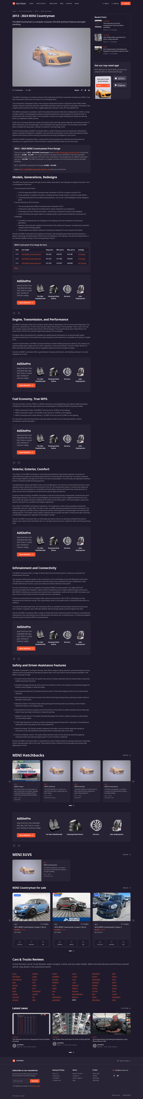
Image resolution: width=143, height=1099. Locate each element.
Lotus (74, 980)
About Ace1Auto (77, 1073)
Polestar (95, 985)
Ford (33, 988)
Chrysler (15, 1000)
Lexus (74, 974)
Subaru (114, 985)
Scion (114, 980)
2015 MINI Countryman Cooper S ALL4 (70, 927)
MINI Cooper (19, 787)
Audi (14, 982)
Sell (125, 3)
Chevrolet (15, 997)
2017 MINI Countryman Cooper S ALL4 (30, 927)
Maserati (75, 985)
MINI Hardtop (79, 787)
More (16, 268)
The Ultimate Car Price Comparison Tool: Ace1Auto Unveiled (113, 25)
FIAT (33, 982)
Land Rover (56, 1000)
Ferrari (34, 980)
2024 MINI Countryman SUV (31, 254)
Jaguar (54, 988)
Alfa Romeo (16, 977)
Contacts (69, 3)
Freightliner (36, 991)
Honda (54, 974)
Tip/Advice (106, 21)
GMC (34, 1000)
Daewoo (35, 974)
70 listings (81, 254)
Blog (61, 3)
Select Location (123, 1061)
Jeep (53, 991)
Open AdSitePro (26, 303)
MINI (36, 11)
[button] (120, 78)
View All (127, 755)
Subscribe (35, 1081)
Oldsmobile (96, 980)
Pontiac (94, 988)
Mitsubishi (96, 974)
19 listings (81, 259)
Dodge (34, 977)
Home (31, 3)
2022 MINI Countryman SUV (31, 263)
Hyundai (55, 980)
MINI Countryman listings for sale (67, 153)
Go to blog (126, 1008)
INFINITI (55, 982)
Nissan (94, 977)
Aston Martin (16, 980)
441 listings (82, 263)
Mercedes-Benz (77, 994)
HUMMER (55, 977)
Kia (53, 994)
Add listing (96, 1080)
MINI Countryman (46, 11)
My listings (96, 1078)
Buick (14, 991)
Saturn (114, 977)
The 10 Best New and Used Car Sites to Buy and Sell (114, 38)
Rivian (94, 997)
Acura (14, 974)
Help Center (53, 3)
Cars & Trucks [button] (40, 3)
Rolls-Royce (96, 1000)
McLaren (75, 991)
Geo (33, 997)
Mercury (75, 997)
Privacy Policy (36, 1086)
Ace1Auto (21, 3)
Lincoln (74, 977)
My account (96, 1073)
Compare (45, 924)
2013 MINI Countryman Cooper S (108, 927)
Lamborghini (56, 997)
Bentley (15, 985)
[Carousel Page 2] (73, 805)
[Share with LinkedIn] (89, 90)
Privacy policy (127, 1095)
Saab (113, 974)
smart (114, 982)
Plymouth (95, 982)
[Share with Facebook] (81, 90)
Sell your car (56, 1076)
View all (127, 888)
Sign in (106, 3)
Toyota (114, 994)
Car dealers (56, 1078)
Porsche (95, 991)
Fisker (34, 985)
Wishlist (95, 1076)
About (77, 3)
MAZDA (74, 988)
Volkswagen (116, 997)
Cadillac (15, 994)
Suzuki (114, 988)
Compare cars (57, 1080)
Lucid (74, 982)
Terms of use (116, 1095)
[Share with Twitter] (85, 90)
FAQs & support (77, 1078)
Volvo (114, 1000)
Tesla (114, 991)
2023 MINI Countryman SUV (31, 259)
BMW (14, 988)
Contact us (76, 1076)
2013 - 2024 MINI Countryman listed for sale (35, 169)
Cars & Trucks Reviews (25, 11)
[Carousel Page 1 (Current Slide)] (70, 805)
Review (105, 47)
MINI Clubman (49, 787)
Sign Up (115, 3)
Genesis (35, 994)
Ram (93, 994)
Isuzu (54, 985)
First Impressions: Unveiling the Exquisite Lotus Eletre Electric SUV (115, 50)
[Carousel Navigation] (51, 312)
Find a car (55, 1073)
